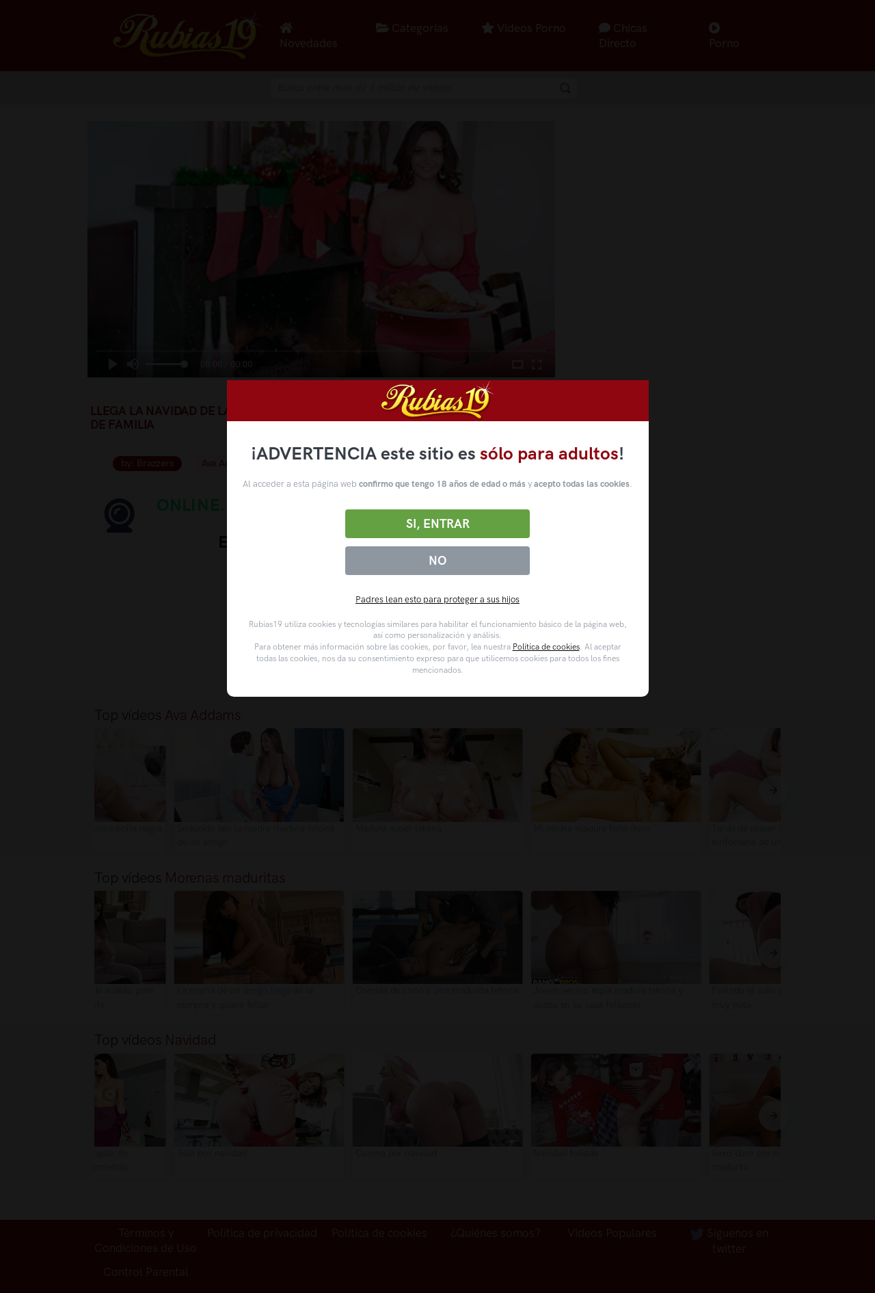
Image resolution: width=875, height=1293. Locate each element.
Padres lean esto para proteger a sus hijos (437, 599)
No (437, 560)
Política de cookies (546, 647)
